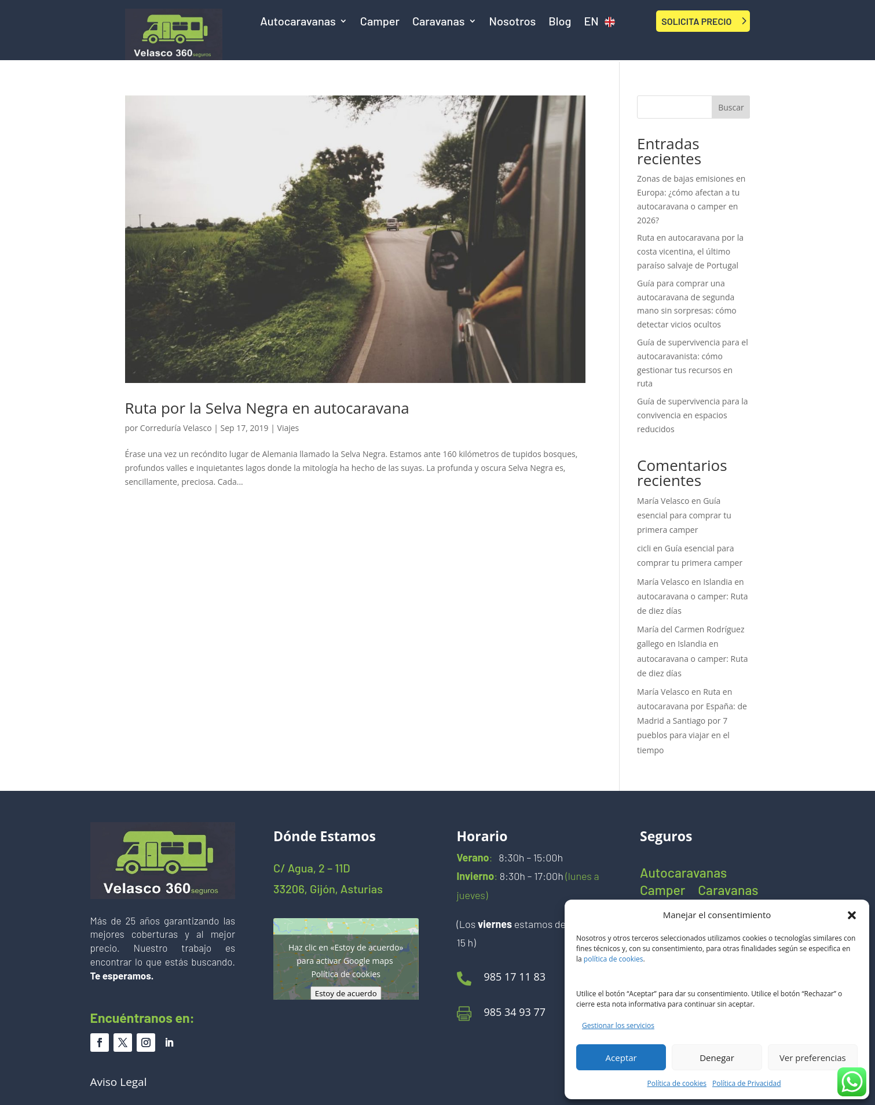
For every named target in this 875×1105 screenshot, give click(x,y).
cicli (644, 548)
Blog (559, 22)
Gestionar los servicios (618, 1025)
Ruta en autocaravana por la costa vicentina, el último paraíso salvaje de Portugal (690, 251)
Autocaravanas (298, 22)
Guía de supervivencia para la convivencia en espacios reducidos (692, 415)
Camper (380, 22)
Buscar (731, 107)
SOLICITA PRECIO (696, 21)
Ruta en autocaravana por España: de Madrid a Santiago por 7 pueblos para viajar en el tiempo (692, 721)
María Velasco (663, 500)
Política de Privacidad (746, 1083)
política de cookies (613, 959)
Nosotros (512, 22)
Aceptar (621, 1057)
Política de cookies (677, 1083)
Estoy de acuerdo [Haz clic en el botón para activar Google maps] (346, 993)
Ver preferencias (812, 1057)
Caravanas (438, 22)
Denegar (717, 1057)
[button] (852, 915)
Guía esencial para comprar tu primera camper (684, 515)
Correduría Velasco (176, 427)
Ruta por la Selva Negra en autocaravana (267, 407)
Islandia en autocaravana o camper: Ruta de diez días (692, 596)
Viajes (288, 427)
